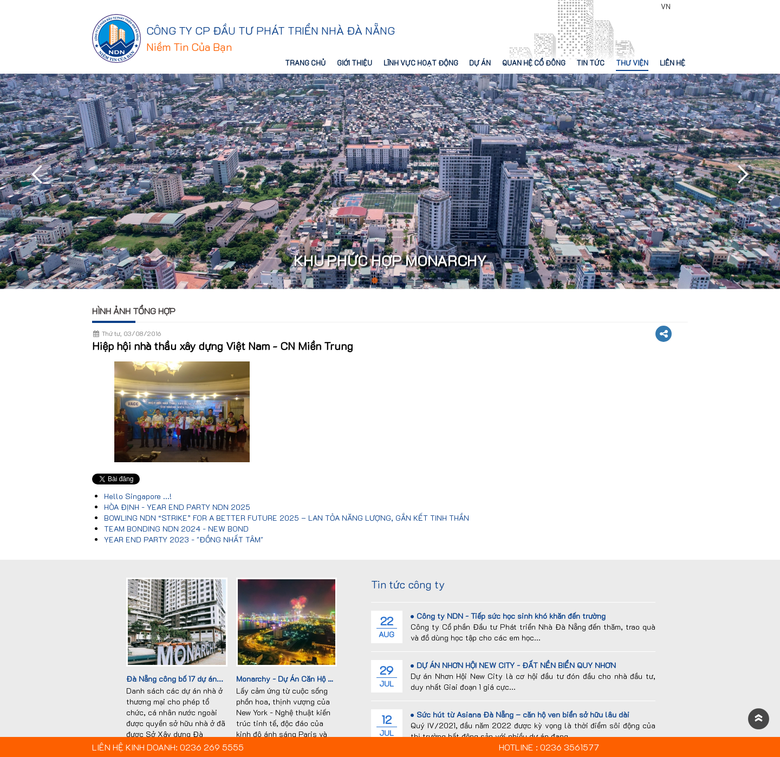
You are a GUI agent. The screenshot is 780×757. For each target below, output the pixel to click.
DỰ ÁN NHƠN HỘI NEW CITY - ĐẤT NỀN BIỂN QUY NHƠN (513, 665)
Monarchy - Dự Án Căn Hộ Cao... (292, 679)
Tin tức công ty (408, 584)
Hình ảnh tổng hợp (134, 310)
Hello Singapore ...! (138, 496)
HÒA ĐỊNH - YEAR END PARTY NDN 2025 (177, 507)
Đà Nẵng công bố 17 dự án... (174, 679)
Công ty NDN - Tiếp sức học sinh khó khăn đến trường (508, 616)
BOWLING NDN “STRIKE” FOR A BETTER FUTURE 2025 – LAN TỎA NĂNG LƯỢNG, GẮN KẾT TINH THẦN (286, 518)
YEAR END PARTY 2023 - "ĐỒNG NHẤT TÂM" (183, 539)
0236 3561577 (625, 6)
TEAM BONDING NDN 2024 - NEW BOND (176, 528)
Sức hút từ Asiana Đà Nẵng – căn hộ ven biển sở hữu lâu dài (520, 714)
